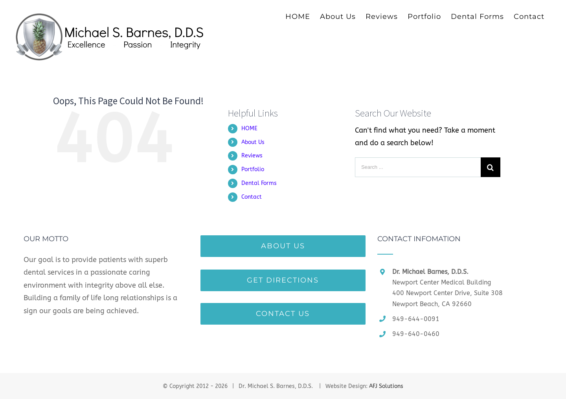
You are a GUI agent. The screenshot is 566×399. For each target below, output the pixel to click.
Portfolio (252, 169)
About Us (253, 142)
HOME (249, 128)
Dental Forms (259, 183)
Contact (251, 197)
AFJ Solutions (386, 386)
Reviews (252, 155)
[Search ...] (418, 167)
